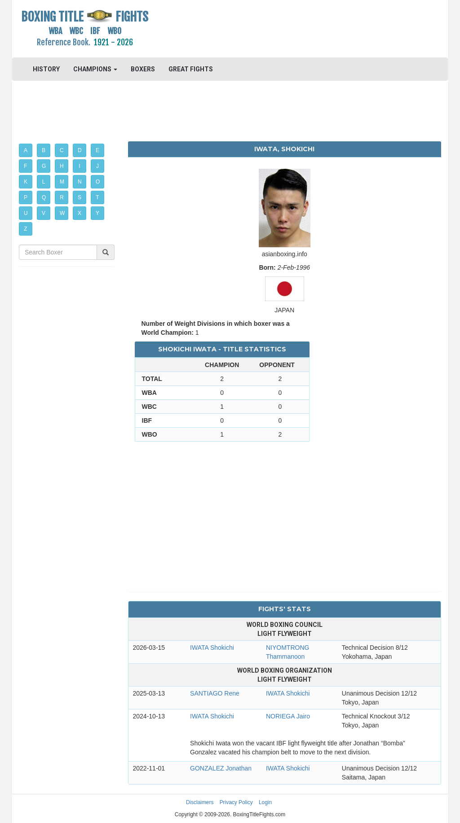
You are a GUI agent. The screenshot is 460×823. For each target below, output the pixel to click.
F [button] (25, 166)
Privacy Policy (236, 802)
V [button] (43, 213)
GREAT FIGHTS (190, 69)
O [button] (98, 182)
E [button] (97, 150)
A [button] (25, 150)
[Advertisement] (284, 29)
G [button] (44, 166)
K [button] (25, 182)
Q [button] (44, 197)
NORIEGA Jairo (288, 716)
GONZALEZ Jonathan (221, 768)
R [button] (62, 197)
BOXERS (143, 69)
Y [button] (97, 213)
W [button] (62, 213)
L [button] (43, 182)
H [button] (62, 166)
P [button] (25, 197)
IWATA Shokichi (212, 647)
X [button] (79, 213)
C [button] (62, 150)
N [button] (80, 182)
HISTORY (46, 69)
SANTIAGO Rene (214, 693)
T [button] (97, 197)
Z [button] (25, 229)
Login (265, 802)
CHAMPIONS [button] (95, 69)
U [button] (26, 213)
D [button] (80, 150)
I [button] (79, 166)
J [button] (97, 166)
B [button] (43, 150)
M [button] (62, 182)
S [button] (79, 197)
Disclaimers (199, 802)
